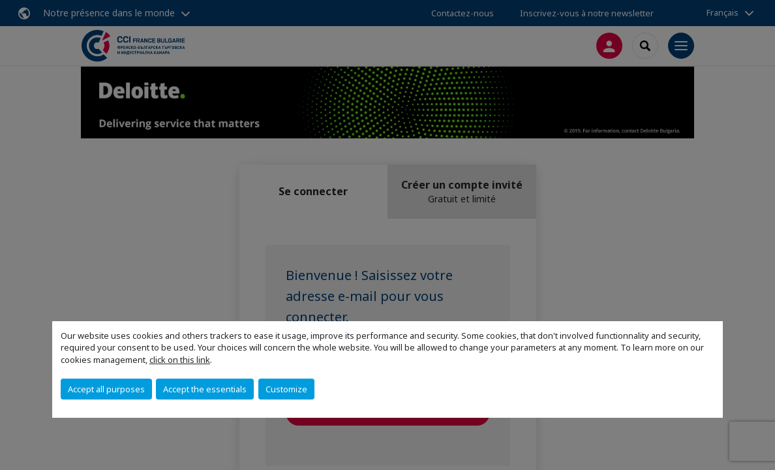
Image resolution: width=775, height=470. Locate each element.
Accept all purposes (106, 389)
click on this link (179, 360)
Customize (286, 389)
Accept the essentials (205, 389)
